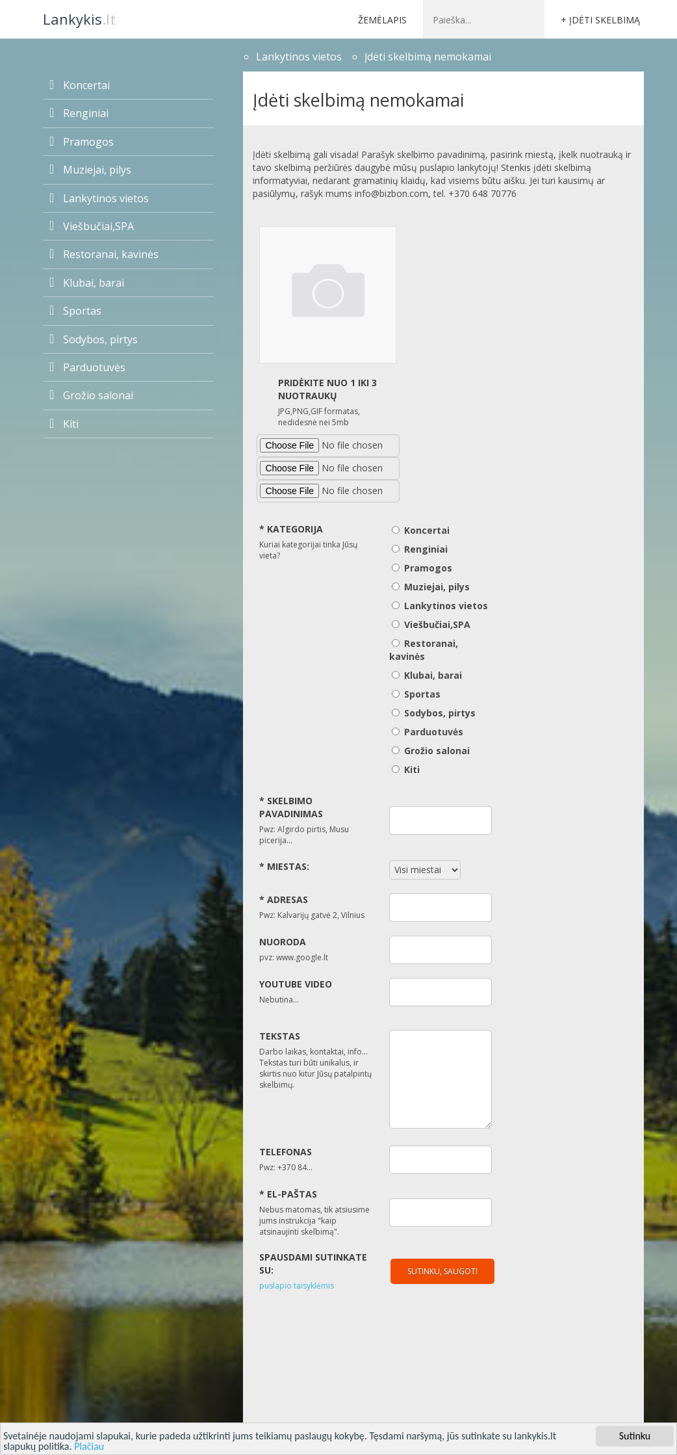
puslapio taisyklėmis (296, 1285)
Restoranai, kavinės (104, 254)
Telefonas (285, 1152)
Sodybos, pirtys (93, 339)
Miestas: (284, 866)
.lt (79, 19)
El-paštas (288, 1194)
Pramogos (81, 142)
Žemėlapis (382, 20)
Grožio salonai (91, 395)
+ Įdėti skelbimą (600, 20)
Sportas (75, 311)
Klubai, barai (86, 283)
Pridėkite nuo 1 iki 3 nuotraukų (327, 389)
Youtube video (295, 984)
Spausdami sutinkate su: (313, 1263)
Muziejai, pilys (90, 170)
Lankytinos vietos (99, 198)
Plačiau (89, 1446)
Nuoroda (282, 942)
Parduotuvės (87, 367)
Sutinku (635, 1436)
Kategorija (291, 529)
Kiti (64, 424)
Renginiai (79, 113)
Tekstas (279, 1036)
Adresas (283, 899)
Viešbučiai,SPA (91, 226)
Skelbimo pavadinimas (291, 807)
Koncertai (79, 85)
